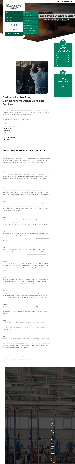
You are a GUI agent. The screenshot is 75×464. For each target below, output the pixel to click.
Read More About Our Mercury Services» (36, 298)
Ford (4, 232)
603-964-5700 (15, 30)
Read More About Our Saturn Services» (19, 348)
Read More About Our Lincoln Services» (34, 284)
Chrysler (5, 202)
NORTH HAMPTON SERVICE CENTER (51, 20)
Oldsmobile (5, 305)
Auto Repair (9, 15)
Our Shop (8, 12)
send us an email (45, 357)
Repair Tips (9, 18)
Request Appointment (13, 34)
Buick (4, 156)
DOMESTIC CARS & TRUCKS (66, 21)
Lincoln (4, 277)
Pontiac (4, 321)
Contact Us (9, 21)
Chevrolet (5, 188)
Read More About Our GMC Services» (36, 254)
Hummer (5, 261)
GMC (4, 248)
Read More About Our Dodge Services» (37, 225)
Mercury (5, 291)
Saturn (4, 337)
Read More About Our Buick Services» (33, 165)
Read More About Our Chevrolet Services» (39, 195)
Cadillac (5, 172)
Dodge (4, 218)
